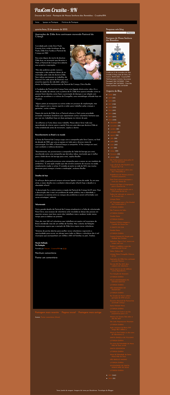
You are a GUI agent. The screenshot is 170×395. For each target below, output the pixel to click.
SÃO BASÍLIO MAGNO (118, 359)
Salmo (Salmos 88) (116, 251)
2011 (110, 375)
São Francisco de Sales (118, 210)
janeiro (113, 157)
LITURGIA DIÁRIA (116, 207)
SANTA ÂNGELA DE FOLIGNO (122, 337)
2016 (110, 107)
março (112, 151)
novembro (114, 126)
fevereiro (113, 154)
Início (37, 22)
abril (112, 148)
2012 (110, 120)
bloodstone (93, 390)
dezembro (114, 123)
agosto (113, 135)
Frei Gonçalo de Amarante (119, 274)
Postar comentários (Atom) (50, 317)
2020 (111, 95)
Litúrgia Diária (115, 199)
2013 (110, 117)
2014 (110, 113)
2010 (111, 378)
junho (112, 141)
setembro (114, 132)
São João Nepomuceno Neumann (121, 322)
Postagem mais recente (47, 312)
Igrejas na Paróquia (50, 22)
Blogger (110, 390)
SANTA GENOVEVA (117, 348)
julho (112, 138)
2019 (110, 98)
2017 (110, 104)
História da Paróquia (70, 22)
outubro (113, 129)
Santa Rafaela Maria (117, 306)
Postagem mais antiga (89, 312)
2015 (110, 110)
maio (112, 145)
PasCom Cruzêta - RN (56, 10)
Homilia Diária (115, 216)
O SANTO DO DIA (117, 227)
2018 (110, 101)
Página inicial (69, 312)
